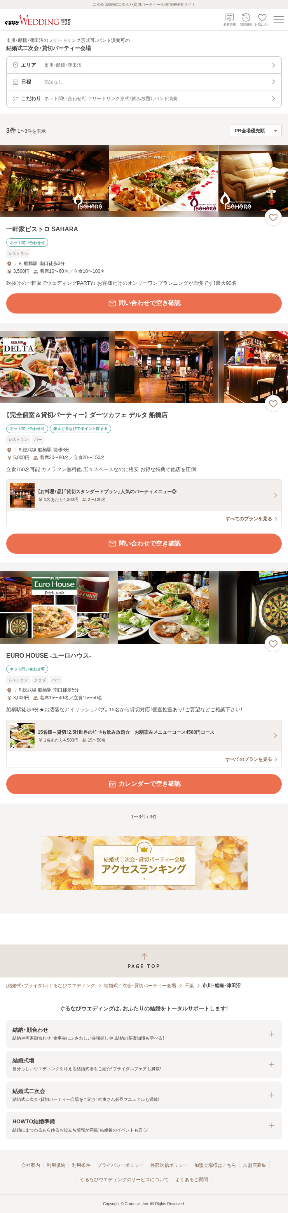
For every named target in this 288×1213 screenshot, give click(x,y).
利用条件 (81, 1165)
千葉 (189, 985)
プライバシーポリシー (120, 1165)
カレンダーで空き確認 (144, 784)
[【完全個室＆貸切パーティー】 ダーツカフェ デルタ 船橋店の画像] (144, 367)
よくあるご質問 (191, 1179)
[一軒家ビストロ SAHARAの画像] (144, 181)
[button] (144, 1034)
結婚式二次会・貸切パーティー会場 (140, 985)
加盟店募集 (254, 1165)
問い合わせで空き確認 (144, 303)
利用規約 (56, 1165)
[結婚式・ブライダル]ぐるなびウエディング (50, 985)
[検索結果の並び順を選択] (256, 131)
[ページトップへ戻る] (144, 960)
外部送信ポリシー (169, 1165)
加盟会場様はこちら (215, 1165)
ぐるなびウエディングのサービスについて (124, 1179)
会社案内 (30, 1165)
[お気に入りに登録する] (273, 217)
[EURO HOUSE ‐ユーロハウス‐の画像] (144, 607)
